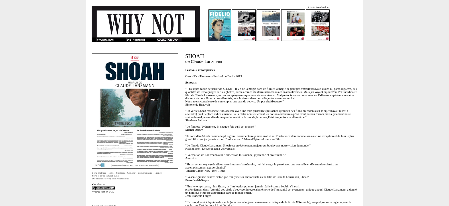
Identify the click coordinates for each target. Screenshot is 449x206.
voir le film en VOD (103, 191)
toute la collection (319, 7)
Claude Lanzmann (207, 61)
